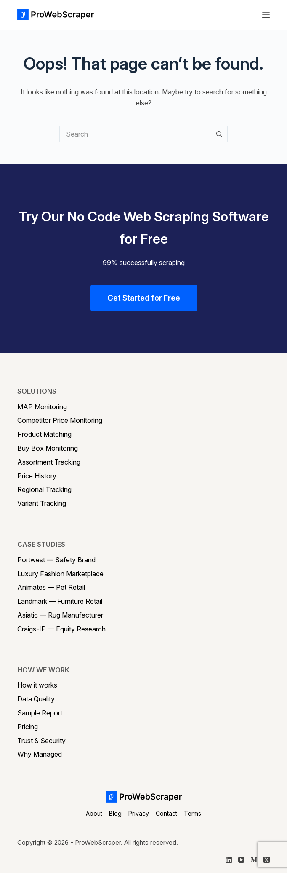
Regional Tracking (44, 489)
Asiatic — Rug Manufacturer (60, 615)
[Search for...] (135, 134)
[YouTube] (241, 860)
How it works (37, 685)
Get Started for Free (143, 297)
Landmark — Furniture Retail (59, 601)
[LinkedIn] (229, 860)
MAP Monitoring (42, 407)
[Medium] (254, 860)
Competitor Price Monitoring (59, 420)
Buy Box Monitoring (47, 448)
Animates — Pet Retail (51, 587)
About (94, 813)
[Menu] (266, 15)
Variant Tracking (41, 503)
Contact (166, 813)
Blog (115, 813)
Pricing (27, 727)
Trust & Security (41, 740)
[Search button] (219, 134)
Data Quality (36, 699)
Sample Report (39, 713)
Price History (36, 476)
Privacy (138, 813)
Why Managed (39, 754)
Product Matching (44, 434)
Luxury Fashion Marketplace (60, 573)
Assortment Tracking (48, 462)
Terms (192, 813)
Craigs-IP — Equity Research (61, 629)
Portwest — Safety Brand (56, 560)
